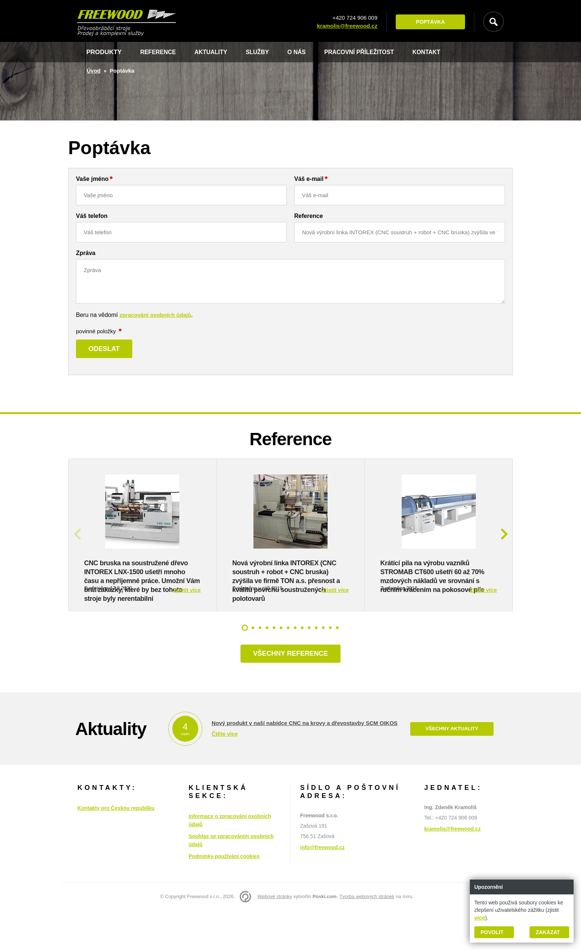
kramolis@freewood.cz (344, 26)
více (479, 917)
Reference (159, 52)
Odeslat (108, 349)
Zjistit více (186, 627)
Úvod (94, 70)
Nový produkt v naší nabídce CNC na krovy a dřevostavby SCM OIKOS (305, 762)
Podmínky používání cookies (224, 896)
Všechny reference (290, 692)
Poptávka (427, 22)
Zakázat (548, 932)
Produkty (104, 52)
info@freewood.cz (322, 887)
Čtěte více (225, 773)
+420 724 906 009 (351, 17)
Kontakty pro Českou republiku (116, 848)
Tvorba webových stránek (366, 936)
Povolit (492, 932)
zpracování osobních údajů (155, 315)
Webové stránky (275, 936)
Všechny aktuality (451, 768)
